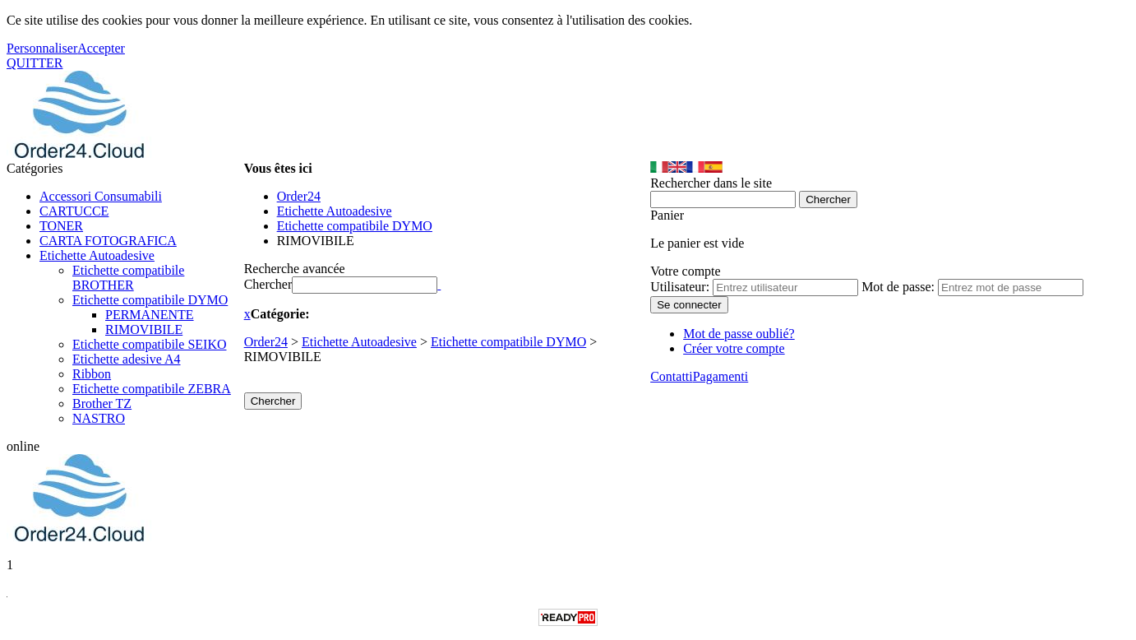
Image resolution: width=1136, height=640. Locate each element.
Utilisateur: (679, 287)
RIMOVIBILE (143, 329)
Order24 (266, 342)
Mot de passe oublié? (739, 334)
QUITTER (34, 63)
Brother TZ (102, 403)
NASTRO (98, 418)
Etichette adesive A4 (126, 359)
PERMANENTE (149, 315)
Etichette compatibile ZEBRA (151, 389)
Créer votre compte (734, 348)
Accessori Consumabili (100, 196)
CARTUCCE (74, 211)
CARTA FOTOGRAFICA (108, 241)
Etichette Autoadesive (97, 255)
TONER (61, 226)
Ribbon (91, 374)
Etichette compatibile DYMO (150, 300)
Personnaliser (42, 48)
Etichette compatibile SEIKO (149, 344)
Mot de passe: (898, 287)
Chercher (268, 284)
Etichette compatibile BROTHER (128, 277)
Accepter (101, 48)
